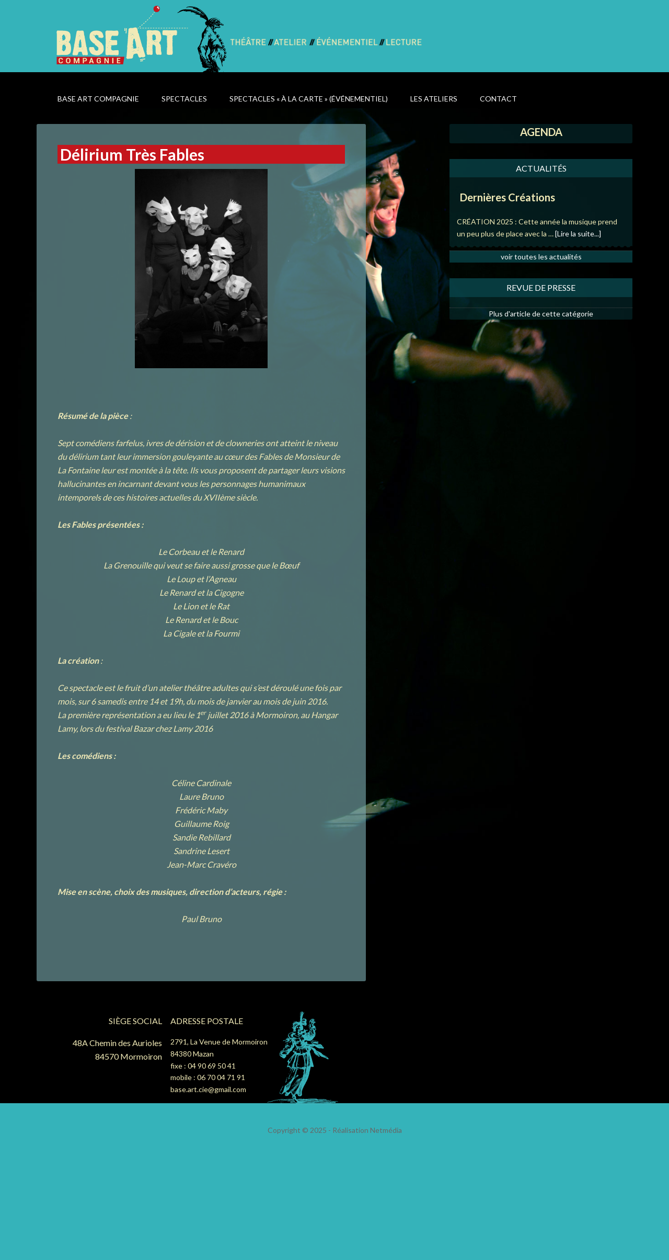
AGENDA (541, 132)
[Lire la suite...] (578, 233)
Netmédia (386, 1130)
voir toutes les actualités (541, 256)
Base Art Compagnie (142, 38)
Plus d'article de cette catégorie (541, 313)
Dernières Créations (507, 197)
